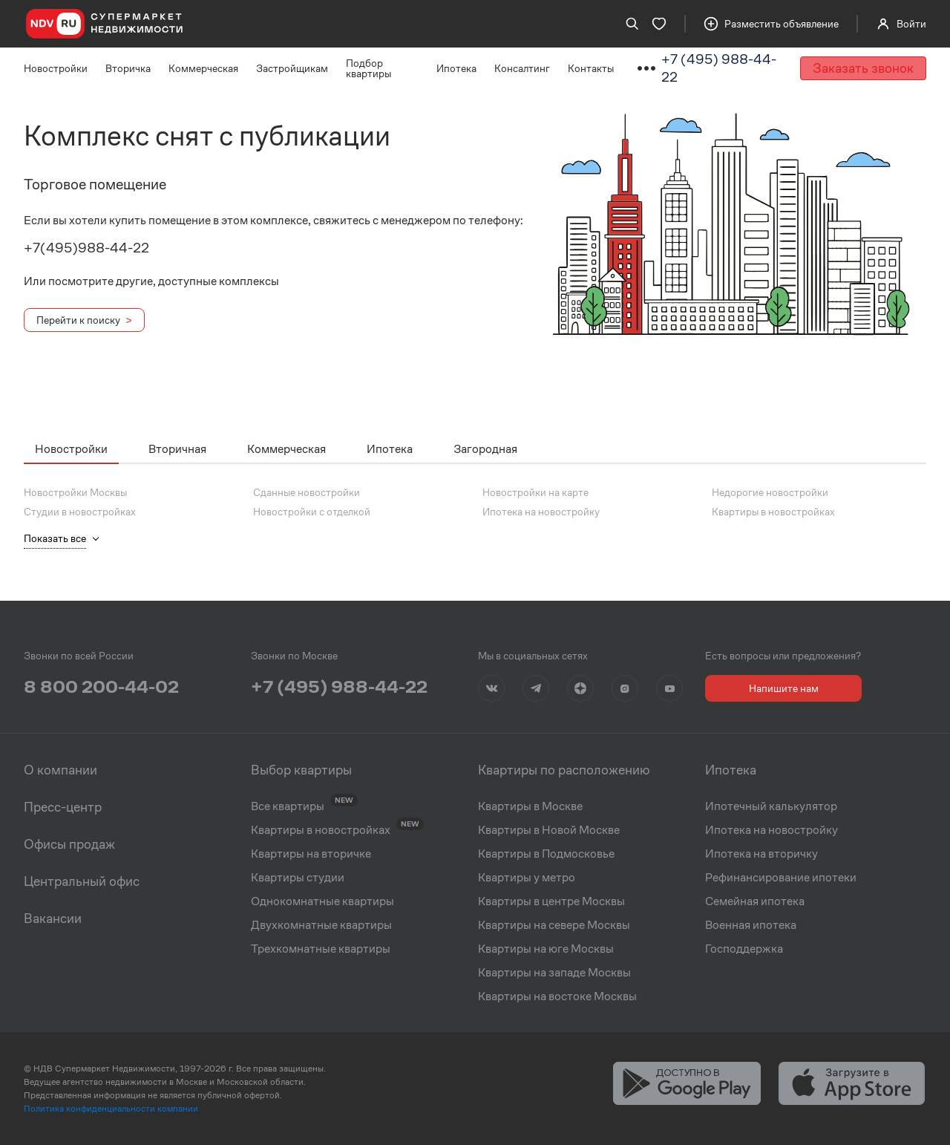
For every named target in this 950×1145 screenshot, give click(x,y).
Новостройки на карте (535, 492)
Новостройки (56, 68)
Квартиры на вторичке (311, 854)
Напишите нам (784, 688)
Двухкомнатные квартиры (321, 925)
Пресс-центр (63, 807)
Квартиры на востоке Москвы (557, 996)
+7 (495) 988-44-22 (718, 67)
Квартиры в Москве (530, 806)
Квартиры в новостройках (773, 511)
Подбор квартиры (368, 68)
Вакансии (53, 918)
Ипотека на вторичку (761, 854)
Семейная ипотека (755, 901)
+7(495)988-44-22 (86, 247)
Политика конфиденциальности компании (111, 1108)
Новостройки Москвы (75, 492)
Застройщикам (292, 68)
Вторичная (177, 449)
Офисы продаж (69, 844)
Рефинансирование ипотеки (780, 878)
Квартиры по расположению (564, 770)
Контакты (591, 68)
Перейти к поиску (78, 320)
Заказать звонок (863, 67)
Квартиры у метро (526, 878)
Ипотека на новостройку (541, 511)
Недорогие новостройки (770, 492)
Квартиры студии (297, 878)
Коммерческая (203, 68)
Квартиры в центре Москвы (551, 901)
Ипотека (456, 68)
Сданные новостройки (306, 492)
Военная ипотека (750, 925)
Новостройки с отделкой (311, 511)
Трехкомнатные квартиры (320, 949)
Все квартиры (287, 806)
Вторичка (128, 68)
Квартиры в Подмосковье (546, 854)
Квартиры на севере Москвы (554, 925)
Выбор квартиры (301, 770)
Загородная (485, 449)
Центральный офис (82, 881)
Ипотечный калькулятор (771, 806)
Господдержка (744, 949)
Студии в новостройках (80, 511)
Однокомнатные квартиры (322, 901)
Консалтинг (522, 68)
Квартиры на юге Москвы (546, 949)
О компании (60, 770)
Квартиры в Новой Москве (549, 830)
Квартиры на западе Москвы (554, 973)
